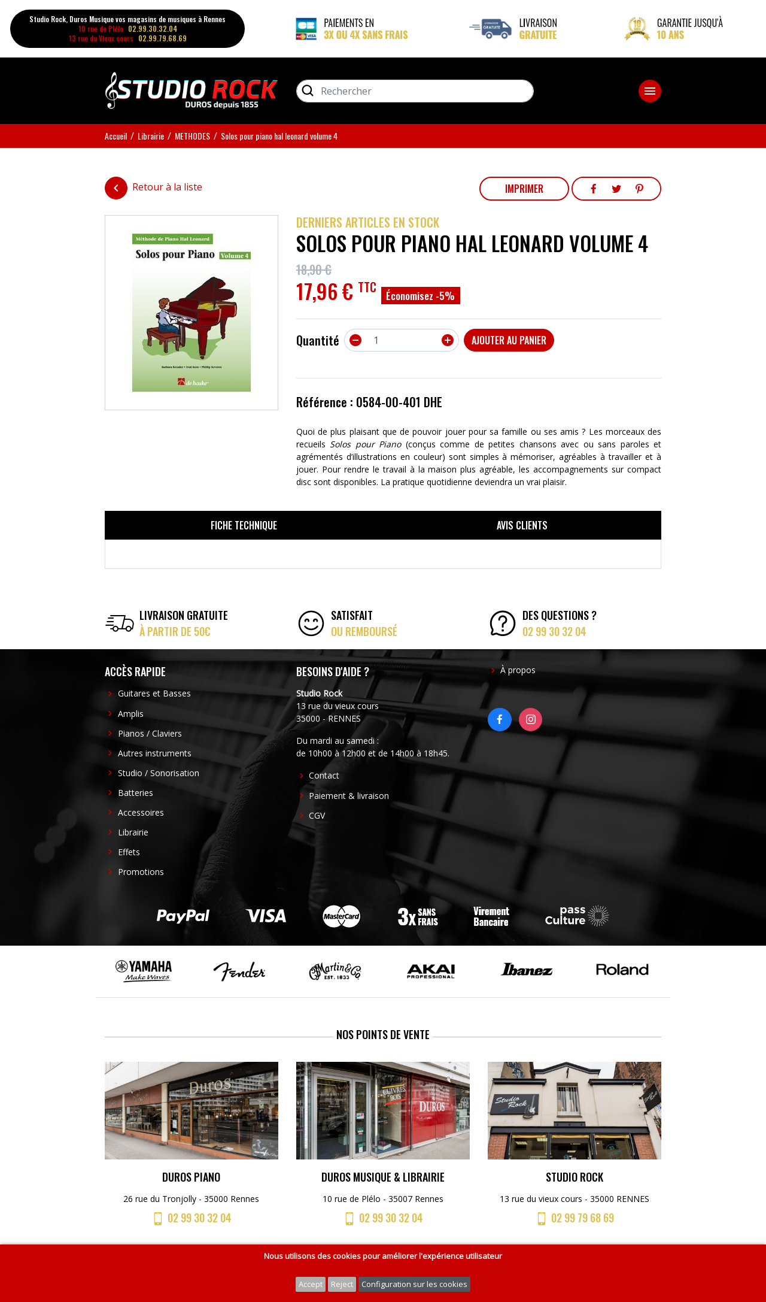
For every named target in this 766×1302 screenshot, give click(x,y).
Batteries (135, 792)
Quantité (317, 340)
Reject (342, 1284)
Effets (129, 852)
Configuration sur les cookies (414, 1284)
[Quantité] (401, 340)
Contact (324, 775)
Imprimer (524, 188)
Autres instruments (155, 753)
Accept (311, 1284)
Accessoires (141, 812)
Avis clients (522, 525)
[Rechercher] (415, 91)
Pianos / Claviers (150, 733)
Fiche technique (244, 525)
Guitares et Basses (154, 693)
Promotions (141, 871)
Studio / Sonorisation (158, 773)
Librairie (133, 832)
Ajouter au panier (509, 340)
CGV (317, 815)
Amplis (131, 713)
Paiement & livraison (349, 795)
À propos (518, 670)
